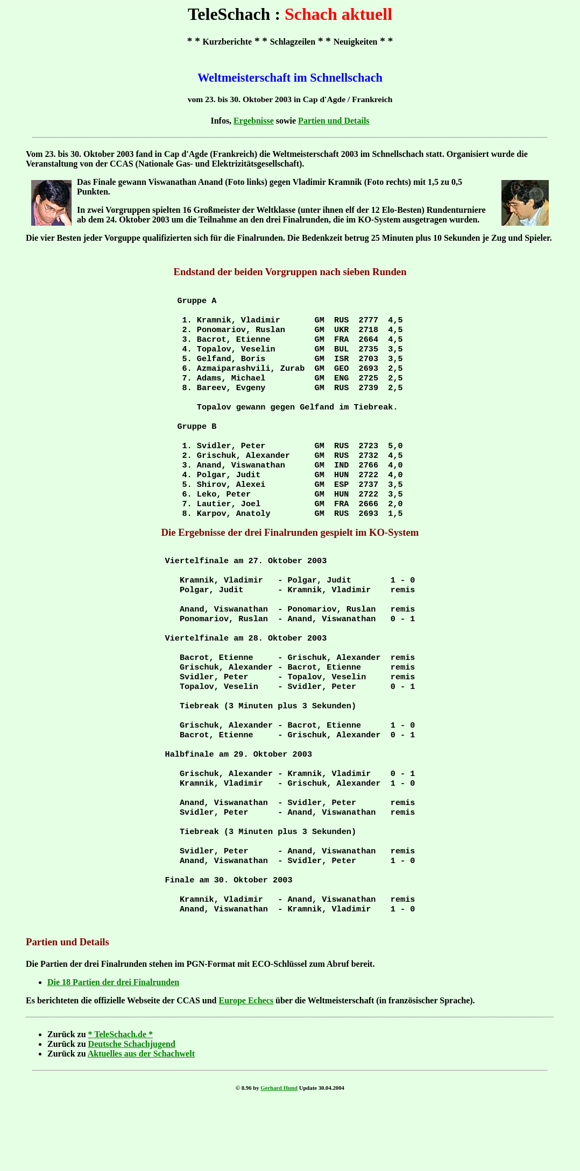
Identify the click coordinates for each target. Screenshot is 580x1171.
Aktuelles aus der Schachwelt (141, 1120)
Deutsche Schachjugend (131, 1110)
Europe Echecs (246, 1067)
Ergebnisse (254, 120)
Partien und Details (333, 120)
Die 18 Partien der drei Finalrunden (113, 1048)
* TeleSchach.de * (120, 1100)
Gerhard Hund (279, 1154)
